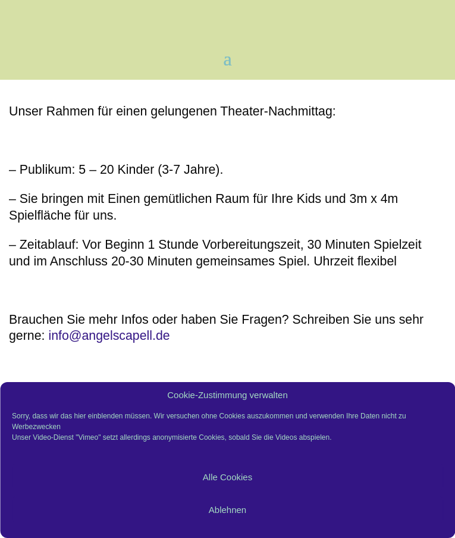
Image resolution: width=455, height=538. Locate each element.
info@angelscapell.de (107, 336)
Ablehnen (227, 510)
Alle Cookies (227, 477)
